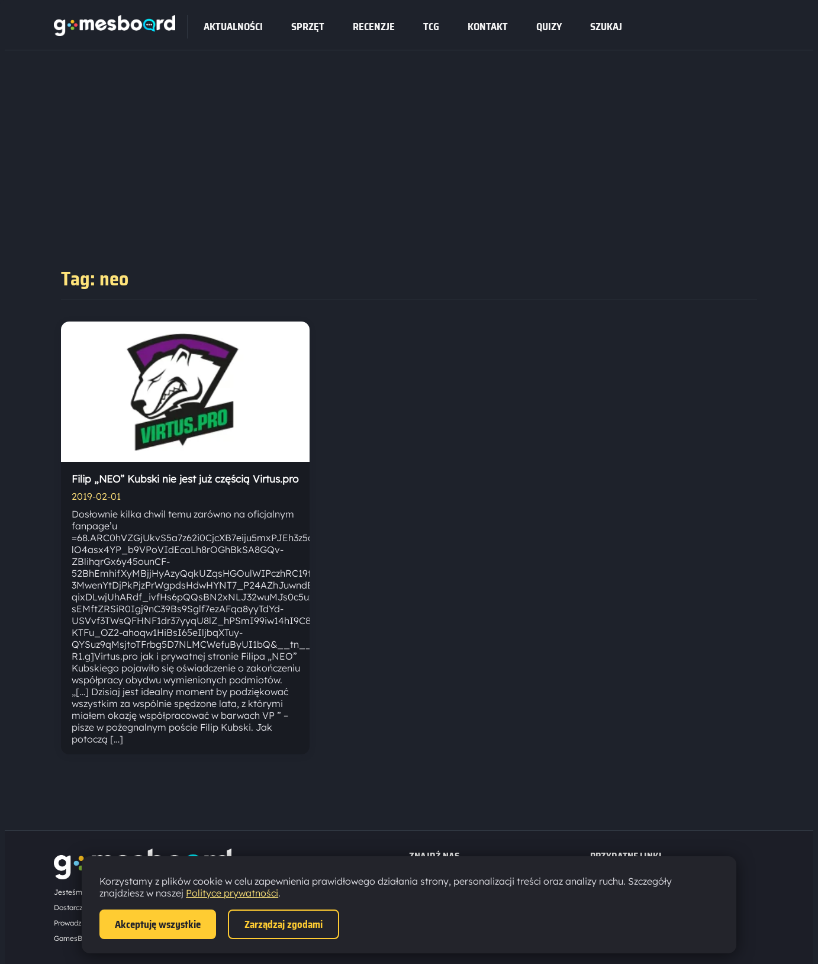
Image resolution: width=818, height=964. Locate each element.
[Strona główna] (114, 32)
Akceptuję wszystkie (158, 924)
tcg (431, 26)
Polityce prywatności (232, 893)
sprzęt (307, 26)
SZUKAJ (606, 26)
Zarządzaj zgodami (283, 924)
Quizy (549, 26)
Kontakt (488, 26)
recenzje (374, 26)
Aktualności (233, 26)
